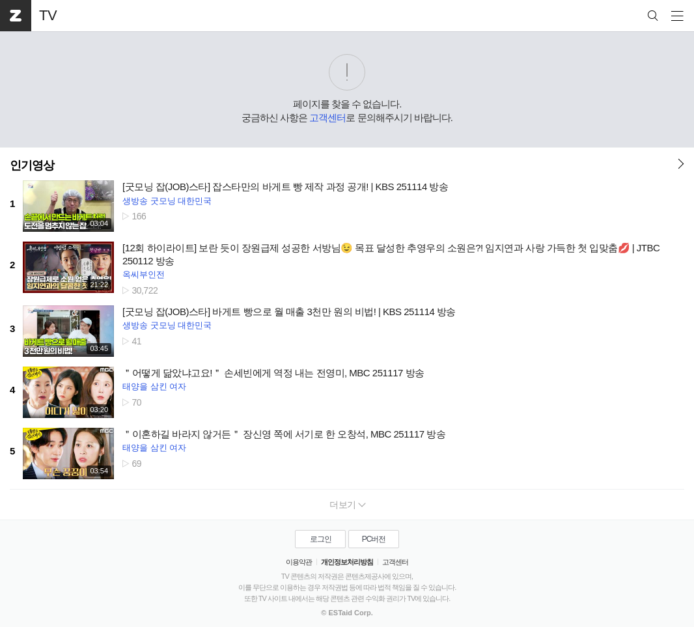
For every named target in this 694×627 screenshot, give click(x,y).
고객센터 (327, 117)
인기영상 (32, 165)
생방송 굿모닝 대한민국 (167, 201)
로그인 (320, 539)
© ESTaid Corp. (346, 613)
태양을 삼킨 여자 (154, 386)
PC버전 (374, 539)
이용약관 (299, 562)
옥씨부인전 (143, 274)
